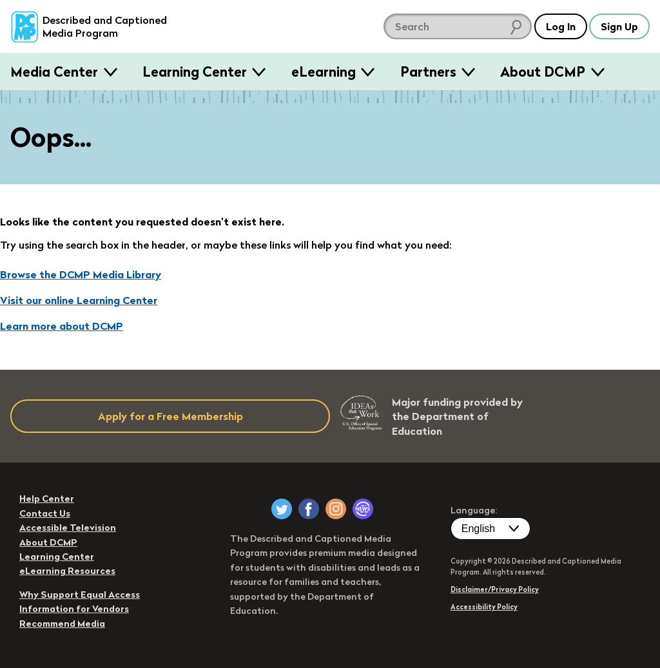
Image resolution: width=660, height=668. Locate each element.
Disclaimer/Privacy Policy (495, 589)
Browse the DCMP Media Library (80, 274)
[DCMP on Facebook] (308, 509)
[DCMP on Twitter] (281, 509)
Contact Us (44, 513)
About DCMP (542, 71)
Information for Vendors (74, 609)
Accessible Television (67, 527)
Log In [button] (560, 26)
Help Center (46, 498)
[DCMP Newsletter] (363, 509)
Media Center (54, 71)
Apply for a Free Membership (170, 416)
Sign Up (619, 26)
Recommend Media (62, 623)
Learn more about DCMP (61, 326)
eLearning (323, 71)
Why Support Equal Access (79, 594)
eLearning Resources (67, 571)
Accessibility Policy (484, 606)
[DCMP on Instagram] (335, 509)
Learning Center (194, 71)
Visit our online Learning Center (78, 300)
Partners (428, 71)
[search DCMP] (456, 26)
